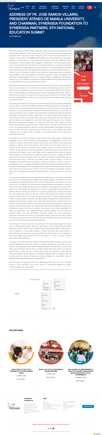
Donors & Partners (81, 7)
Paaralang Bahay (47, 407)
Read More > (21, 379)
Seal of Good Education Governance (52, 405)
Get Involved (83, 88)
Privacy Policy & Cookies (53, 424)
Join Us (89, 7)
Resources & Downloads (55, 7)
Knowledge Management (43, 7)
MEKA (64, 403)
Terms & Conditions (38, 424)
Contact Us (66, 424)
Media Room (73, 7)
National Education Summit (50, 409)
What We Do (33, 7)
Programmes (46, 403)
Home (22, 7)
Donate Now (88, 406)
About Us (27, 7)
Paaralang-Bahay (65, 7)
